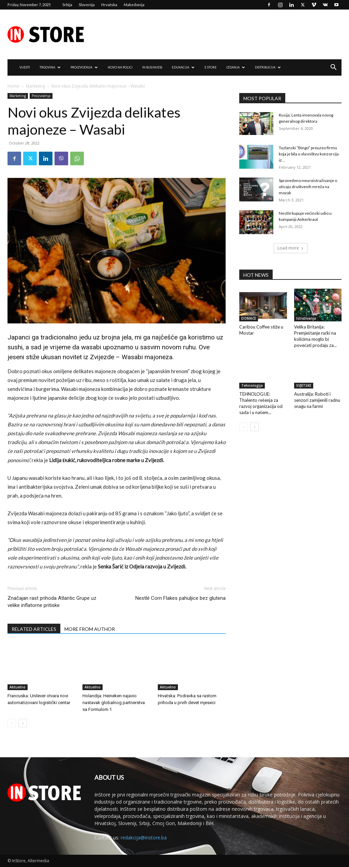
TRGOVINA (50, 67)
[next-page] (22, 723)
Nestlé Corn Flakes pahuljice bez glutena (180, 598)
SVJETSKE (303, 385)
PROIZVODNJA (84, 67)
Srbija (67, 4)
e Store (210, 67)
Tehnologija (252, 385)
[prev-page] (11, 723)
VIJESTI (24, 67)
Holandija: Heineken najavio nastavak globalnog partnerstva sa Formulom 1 (113, 702)
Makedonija (134, 4)
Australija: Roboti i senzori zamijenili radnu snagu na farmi (317, 400)
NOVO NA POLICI (120, 67)
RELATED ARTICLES (34, 629)
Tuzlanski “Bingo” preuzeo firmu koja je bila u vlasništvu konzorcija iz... (309, 154)
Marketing (35, 86)
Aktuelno (18, 687)
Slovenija (87, 4)
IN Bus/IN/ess (152, 67)
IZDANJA (235, 67)
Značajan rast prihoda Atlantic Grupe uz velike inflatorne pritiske (51, 601)
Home (13, 86)
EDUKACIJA (183, 67)
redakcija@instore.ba (144, 837)
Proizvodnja (41, 95)
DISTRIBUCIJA (268, 67)
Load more (290, 248)
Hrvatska (109, 4)
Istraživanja (306, 318)
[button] (333, 68)
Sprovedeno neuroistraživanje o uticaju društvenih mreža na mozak (308, 186)
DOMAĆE (248, 318)
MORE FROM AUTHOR (89, 629)
